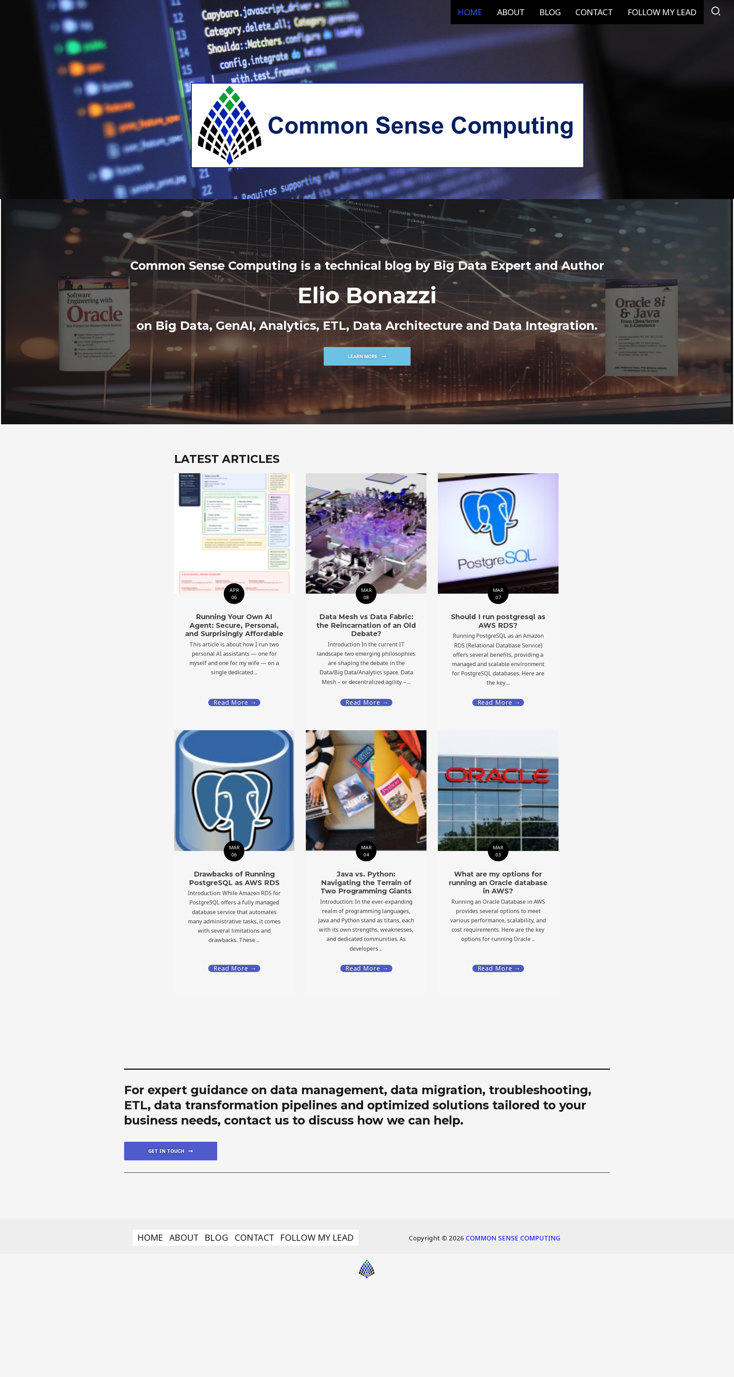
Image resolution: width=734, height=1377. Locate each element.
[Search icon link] (716, 12)
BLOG (545, 12)
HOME (462, 12)
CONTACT (591, 12)
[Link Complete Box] (234, 862)
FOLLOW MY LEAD (661, 12)
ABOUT (504, 12)
